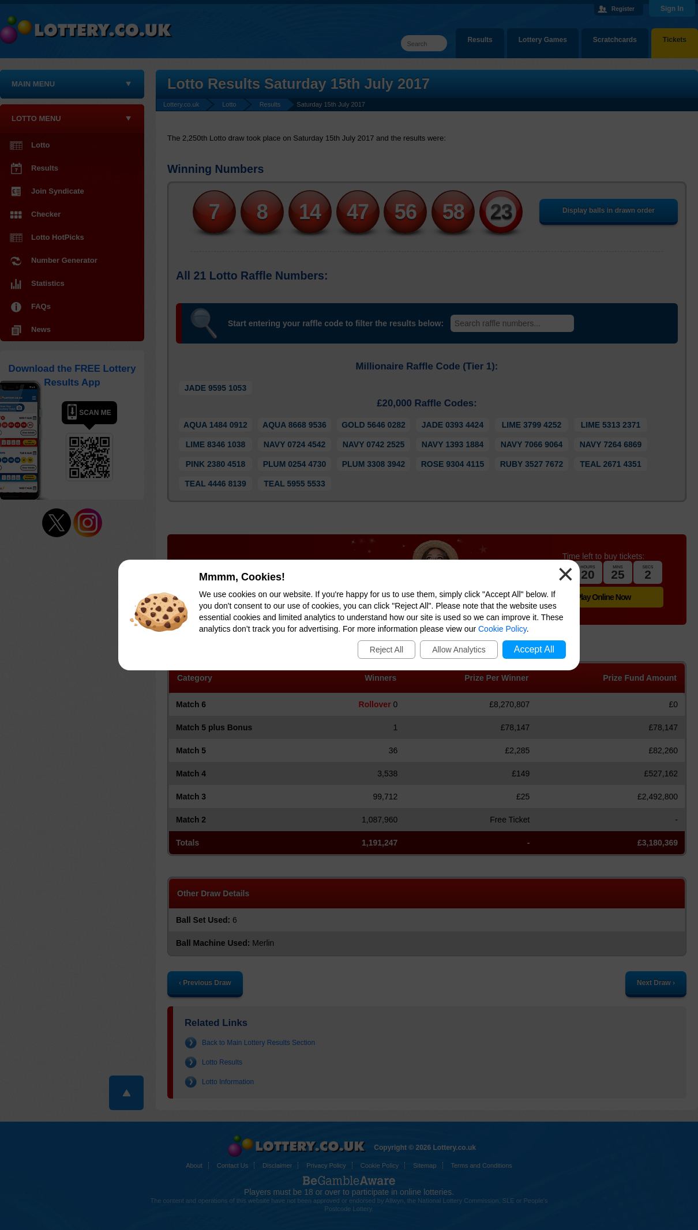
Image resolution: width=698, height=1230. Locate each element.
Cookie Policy (502, 628)
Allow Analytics (459, 649)
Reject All (386, 649)
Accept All (534, 649)
